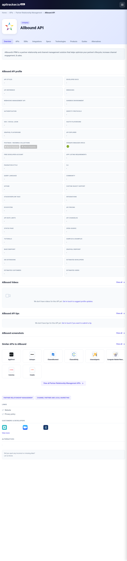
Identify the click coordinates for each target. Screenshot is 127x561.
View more (6, 433)
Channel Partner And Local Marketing (53, 398)
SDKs (26, 41)
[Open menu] (122, 4)
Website (6, 410)
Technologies (60, 41)
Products (73, 41)
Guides (84, 41)
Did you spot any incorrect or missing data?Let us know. (19, 454)
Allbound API (50, 13)
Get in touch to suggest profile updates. (78, 301)
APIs (11, 13)
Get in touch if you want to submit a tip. (77, 323)
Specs (48, 41)
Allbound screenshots (13, 333)
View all (120, 282)
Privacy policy (8, 414)
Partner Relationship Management (29, 13)
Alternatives (96, 41)
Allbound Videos (10, 282)
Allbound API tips (10, 313)
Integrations (37, 41)
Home (4, 13)
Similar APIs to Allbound (14, 344)
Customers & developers (13, 421)
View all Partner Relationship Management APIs (63, 383)
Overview (7, 41)
